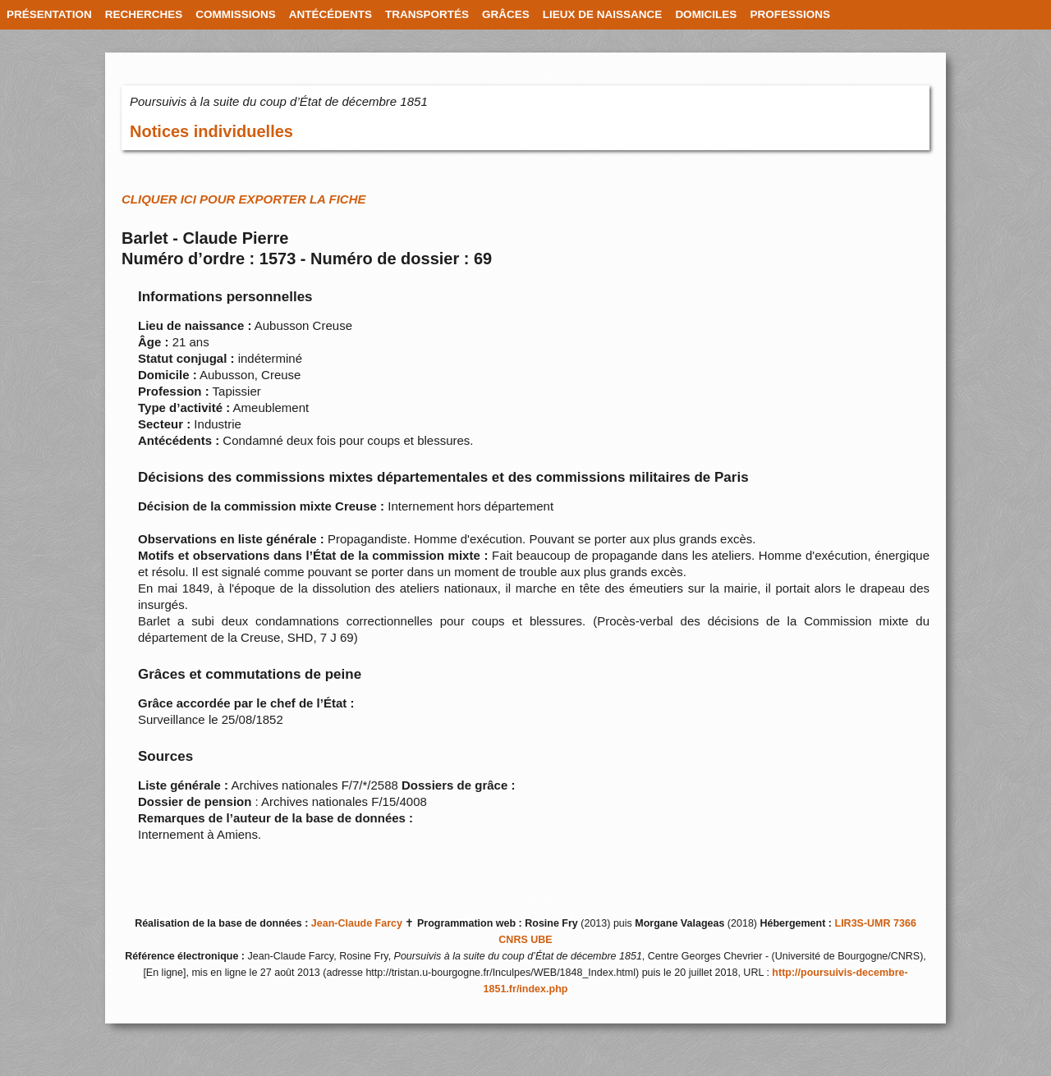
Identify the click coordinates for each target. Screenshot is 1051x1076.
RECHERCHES (144, 14)
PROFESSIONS (790, 14)
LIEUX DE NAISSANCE (603, 14)
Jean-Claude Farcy (356, 923)
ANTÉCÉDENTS (330, 14)
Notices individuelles (211, 131)
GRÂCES (506, 14)
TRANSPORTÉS (427, 14)
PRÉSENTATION (49, 14)
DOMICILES (706, 14)
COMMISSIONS (235, 14)
